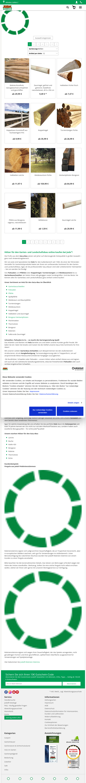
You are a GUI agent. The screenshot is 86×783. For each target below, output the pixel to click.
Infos (6, 770)
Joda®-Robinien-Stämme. (30, 662)
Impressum (34, 391)
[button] (76, 2)
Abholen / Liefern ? (10, 2)
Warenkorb (8, 711)
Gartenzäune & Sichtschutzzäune (17, 746)
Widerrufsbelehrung (52, 716)
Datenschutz (49, 708)
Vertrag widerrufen (13, 717)
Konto (6, 714)
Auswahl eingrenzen (43, 38)
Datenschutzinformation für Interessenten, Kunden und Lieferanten (61, 712)
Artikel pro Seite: (35, 53)
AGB (46, 705)
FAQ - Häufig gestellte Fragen (15, 705)
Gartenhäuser (9, 742)
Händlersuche (9, 700)
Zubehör (7, 762)
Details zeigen (73, 403)
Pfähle (10, 293)
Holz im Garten (10, 750)
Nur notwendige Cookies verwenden (42, 411)
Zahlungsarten (50, 700)
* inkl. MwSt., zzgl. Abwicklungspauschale (66, 691)
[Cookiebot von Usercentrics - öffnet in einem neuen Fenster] (73, 368)
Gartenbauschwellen (16, 286)
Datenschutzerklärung (48, 394)
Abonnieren (71, 684)
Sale (6, 765)
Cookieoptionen (51, 722)
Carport (7, 738)
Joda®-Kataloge (10, 703)
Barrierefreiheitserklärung (55, 728)
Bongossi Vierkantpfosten (18, 317)
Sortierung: (33, 49)
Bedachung (8, 757)
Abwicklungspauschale (13, 708)
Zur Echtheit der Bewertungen (56, 725)
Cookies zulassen (70, 411)
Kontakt (48, 719)
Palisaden (12, 290)
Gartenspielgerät (10, 754)
